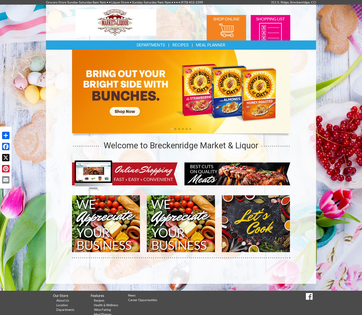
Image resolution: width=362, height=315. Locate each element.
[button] (172, 129)
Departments (65, 310)
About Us (62, 300)
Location (62, 305)
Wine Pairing (102, 310)
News (132, 295)
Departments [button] (151, 45)
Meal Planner (210, 45)
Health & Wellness (106, 305)
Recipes (180, 45)
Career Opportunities (142, 300)
